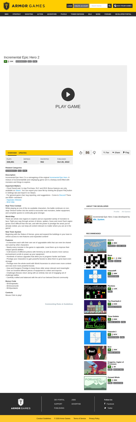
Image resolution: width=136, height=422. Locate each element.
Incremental (21, 61)
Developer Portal (123, 14)
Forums (108, 14)
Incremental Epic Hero (58, 177)
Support (58, 404)
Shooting (29, 14)
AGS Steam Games (122, 6)
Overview (12, 153)
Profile (116, 212)
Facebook (109, 404)
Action (40, 14)
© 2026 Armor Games (62, 419)
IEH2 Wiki (10, 202)
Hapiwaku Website (14, 200)
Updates (22, 153)
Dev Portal (59, 400)
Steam (18, 190)
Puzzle (64, 14)
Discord (62, 195)
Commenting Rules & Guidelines (59, 304)
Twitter (108, 408)
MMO (6, 14)
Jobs (74, 400)
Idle (90, 14)
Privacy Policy (94, 419)
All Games (126, 212)
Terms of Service (80, 419)
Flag (126, 152)
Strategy (17, 14)
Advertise (76, 404)
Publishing (59, 408)
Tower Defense (77, 14)
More (98, 14)
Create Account (81, 6)
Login (69, 6)
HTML (35, 61)
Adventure (52, 14)
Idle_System (98, 219)
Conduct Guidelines (44, 419)
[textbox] (99, 6)
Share (116, 152)
